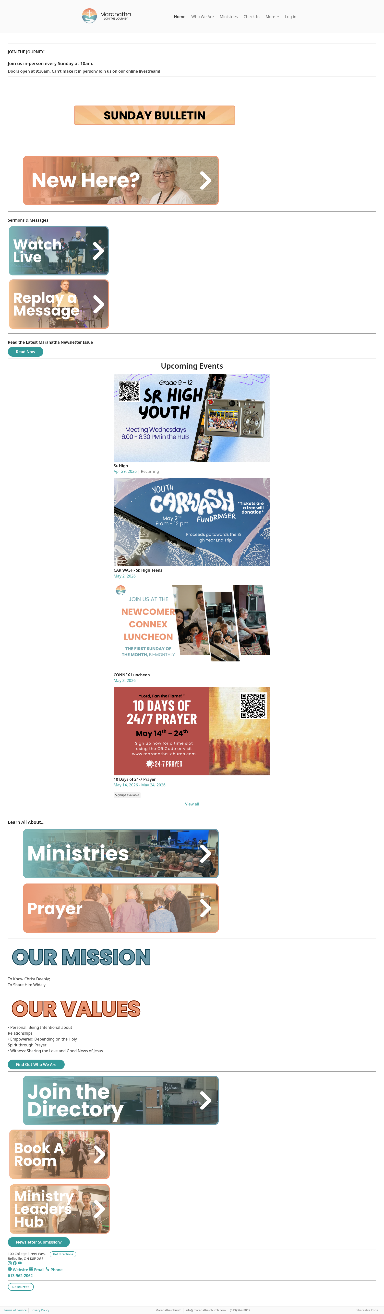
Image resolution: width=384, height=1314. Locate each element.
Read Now (25, 351)
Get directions (63, 1254)
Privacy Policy (40, 1310)
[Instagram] (10, 1264)
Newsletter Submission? (39, 1242)
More (272, 16)
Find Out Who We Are (36, 1064)
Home (180, 16)
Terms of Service (15, 1310)
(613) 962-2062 (240, 1310)
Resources (20, 1286)
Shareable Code (367, 1310)
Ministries (229, 16)
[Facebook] (15, 1264)
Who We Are (202, 16)
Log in (290, 16)
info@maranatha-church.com (205, 1310)
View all (192, 804)
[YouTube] (20, 1264)
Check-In (252, 16)
